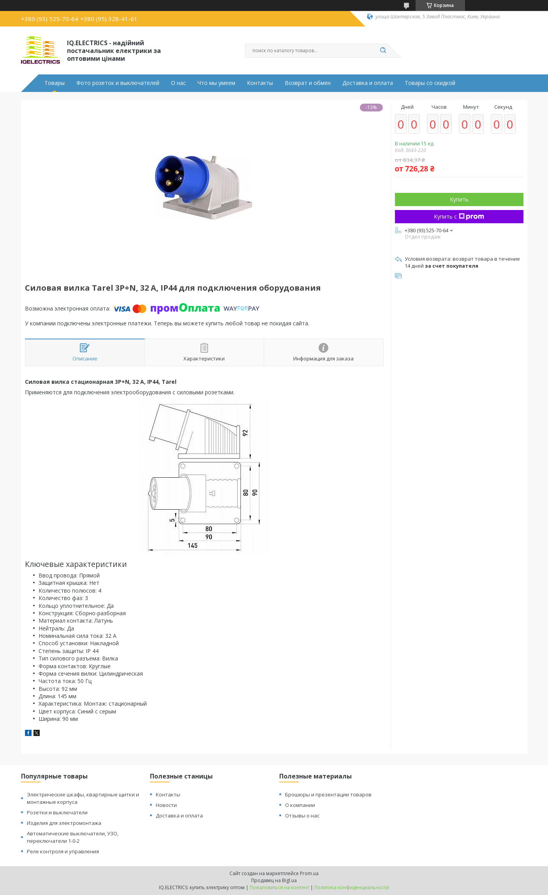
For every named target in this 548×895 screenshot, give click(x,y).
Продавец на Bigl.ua (274, 880)
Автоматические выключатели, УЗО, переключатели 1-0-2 (72, 837)
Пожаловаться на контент (279, 887)
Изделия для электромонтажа (64, 822)
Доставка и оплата (367, 83)
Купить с (459, 216)
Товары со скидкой (430, 83)
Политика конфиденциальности (351, 887)
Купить (459, 199)
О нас (178, 83)
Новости (166, 805)
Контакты (260, 83)
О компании (300, 805)
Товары (54, 83)
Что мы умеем (216, 83)
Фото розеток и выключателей (117, 83)
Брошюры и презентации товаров (328, 794)
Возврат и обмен (308, 83)
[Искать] (383, 51)
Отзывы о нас (302, 815)
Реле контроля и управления (63, 851)
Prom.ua (309, 873)
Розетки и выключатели (57, 812)
